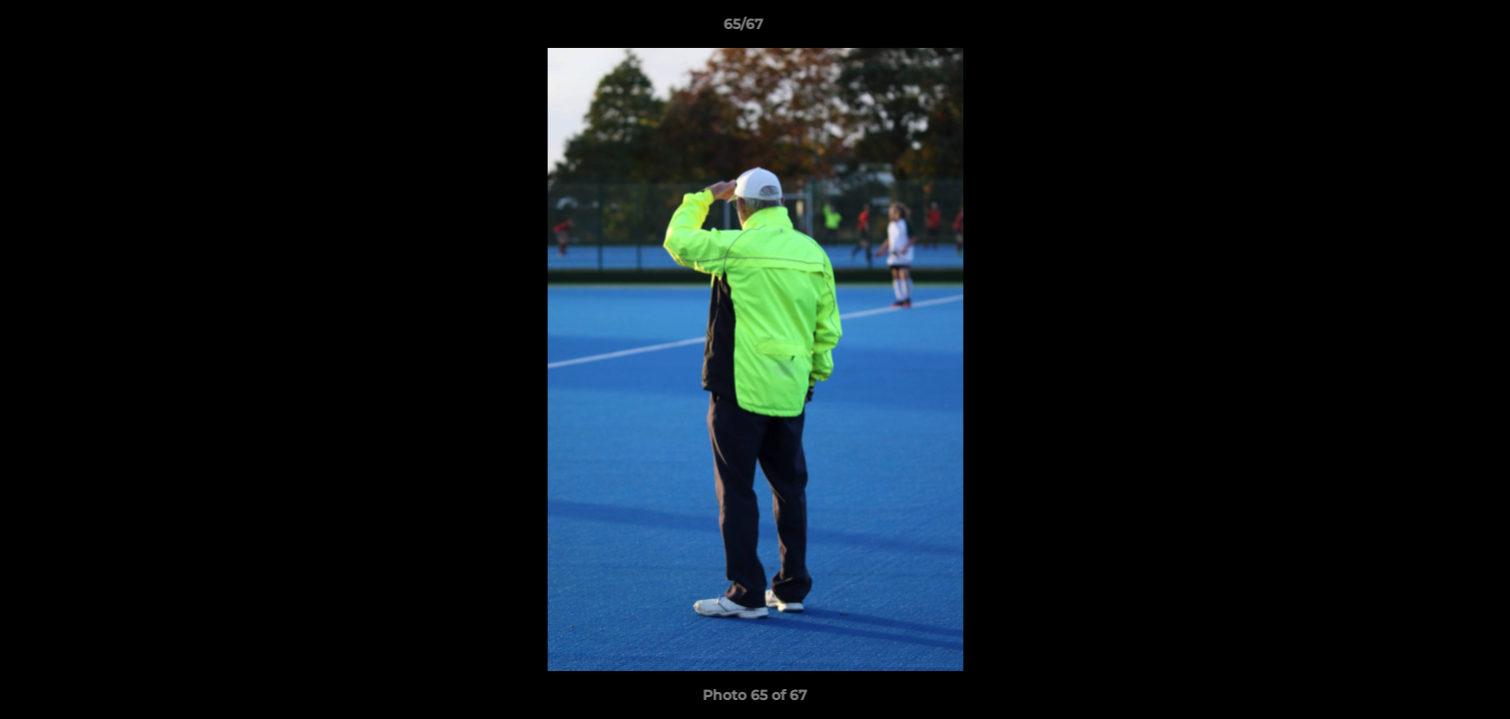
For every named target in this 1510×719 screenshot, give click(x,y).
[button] (1426, 29)
